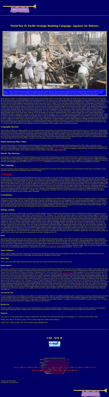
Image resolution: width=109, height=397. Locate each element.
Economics (76, 367)
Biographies (17, 367)
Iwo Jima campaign (67, 272)
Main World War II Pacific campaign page (57, 362)
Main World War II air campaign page (57, 365)
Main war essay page (57, 373)
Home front (83, 367)
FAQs (52, 370)
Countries (39, 367)
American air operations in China (57, 364)
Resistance (45, 369)
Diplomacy (57, 367)
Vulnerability (6, 174)
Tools (74, 370)
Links (62, 370)
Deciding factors (47, 367)
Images (58, 370)
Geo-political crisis (66, 367)
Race (51, 369)
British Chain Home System (53, 245)
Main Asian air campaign (57, 361)
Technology (63, 369)
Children (32, 367)
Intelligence (91, 367)
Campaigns (25, 367)
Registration (68, 370)
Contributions (46, 370)
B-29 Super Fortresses (38, 161)
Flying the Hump (58, 148)
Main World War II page (57, 372)
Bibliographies (37, 370)
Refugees (56, 369)
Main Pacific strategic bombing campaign (57, 359)
